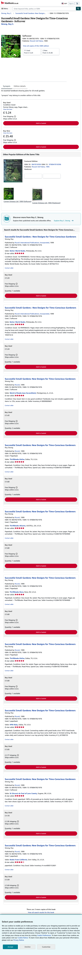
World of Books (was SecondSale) (23, 393)
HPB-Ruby (14, 725)
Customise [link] (46, 947)
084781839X (36, 164)
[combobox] (44, 8)
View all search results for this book (41, 912)
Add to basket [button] (41, 123)
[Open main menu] (5, 8)
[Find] (78, 8)
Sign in (71, 3)
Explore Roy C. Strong (64, 220)
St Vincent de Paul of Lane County (23, 793)
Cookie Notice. (23, 938)
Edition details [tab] (20, 86)
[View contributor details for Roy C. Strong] (7, 24)
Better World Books (17, 251)
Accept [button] (10, 947)
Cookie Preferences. (44, 935)
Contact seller (9, 268)
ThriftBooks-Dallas (17, 459)
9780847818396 (55, 164)
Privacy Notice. (18, 940)
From (32, 51)
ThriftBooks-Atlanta (18, 526)
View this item (7, 109)
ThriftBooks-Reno (17, 592)
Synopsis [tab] (6, 86)
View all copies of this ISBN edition (36, 46)
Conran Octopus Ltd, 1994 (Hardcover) (46, 203)
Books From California (18, 860)
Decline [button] (28, 947)
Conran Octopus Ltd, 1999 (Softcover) (17, 201)
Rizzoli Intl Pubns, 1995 (40, 167)
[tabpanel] (40, 93)
